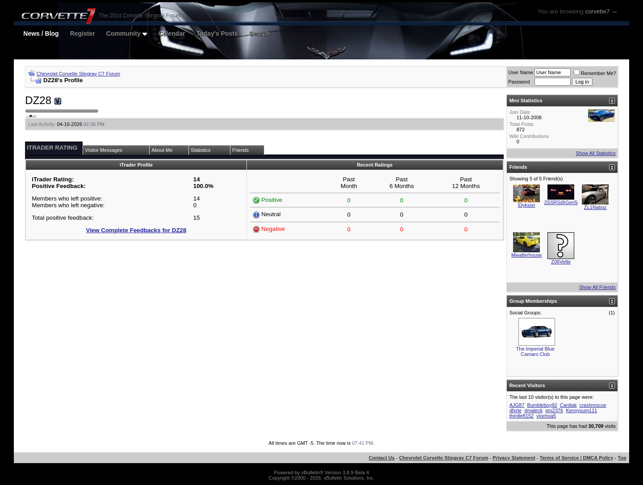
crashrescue (593, 405)
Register (82, 33)
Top (622, 457)
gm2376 (554, 410)
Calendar (172, 33)
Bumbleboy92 (542, 405)
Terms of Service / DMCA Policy (577, 457)
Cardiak (568, 405)
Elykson (526, 205)
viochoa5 (546, 415)
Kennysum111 (581, 410)
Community (126, 33)
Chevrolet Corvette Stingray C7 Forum (78, 73)
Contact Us (382, 457)
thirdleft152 (521, 415)
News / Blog (40, 33)
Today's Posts (217, 33)
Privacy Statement (514, 457)
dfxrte (515, 410)
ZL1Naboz (595, 207)
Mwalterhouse (526, 255)
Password (519, 81)
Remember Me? (595, 73)
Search (259, 33)
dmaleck (533, 410)
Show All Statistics (595, 153)
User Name (520, 72)
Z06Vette (561, 261)
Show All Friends (597, 287)
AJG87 (517, 405)
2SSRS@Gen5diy (564, 202)
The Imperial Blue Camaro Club (535, 351)
